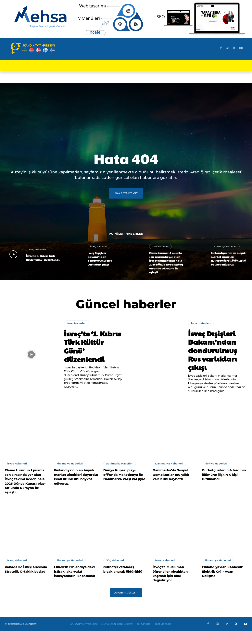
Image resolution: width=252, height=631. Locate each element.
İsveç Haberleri (37, 249)
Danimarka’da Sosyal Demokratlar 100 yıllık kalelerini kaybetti (171, 474)
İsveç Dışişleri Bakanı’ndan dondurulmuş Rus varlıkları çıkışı (100, 258)
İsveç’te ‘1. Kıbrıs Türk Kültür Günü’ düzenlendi (43, 258)
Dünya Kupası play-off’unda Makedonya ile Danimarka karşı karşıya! (124, 474)
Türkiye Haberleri (216, 463)
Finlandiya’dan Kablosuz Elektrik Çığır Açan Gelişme (222, 571)
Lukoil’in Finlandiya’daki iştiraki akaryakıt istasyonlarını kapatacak (74, 571)
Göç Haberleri (115, 560)
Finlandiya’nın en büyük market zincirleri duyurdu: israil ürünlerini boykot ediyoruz (228, 258)
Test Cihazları (143, 624)
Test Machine (163, 624)
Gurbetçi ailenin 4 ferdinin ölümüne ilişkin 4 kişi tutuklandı (224, 474)
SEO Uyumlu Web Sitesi (84, 624)
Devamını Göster (126, 592)
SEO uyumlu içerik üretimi (117, 624)
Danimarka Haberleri (119, 463)
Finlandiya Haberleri (225, 246)
